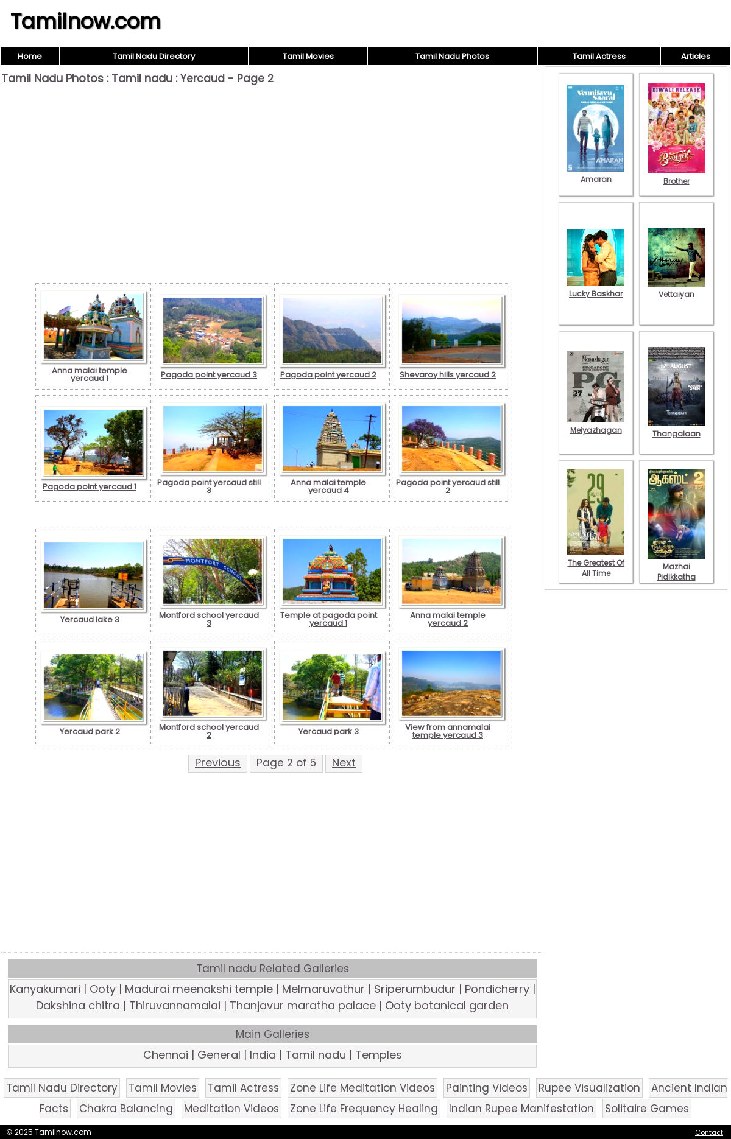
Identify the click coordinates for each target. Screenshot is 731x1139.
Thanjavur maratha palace (303, 1005)
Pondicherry (497, 989)
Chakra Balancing (126, 1108)
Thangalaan (676, 428)
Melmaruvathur (323, 989)
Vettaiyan (676, 289)
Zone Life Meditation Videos (362, 1088)
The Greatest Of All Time (595, 562)
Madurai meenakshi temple (199, 989)
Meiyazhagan (595, 425)
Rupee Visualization (589, 1088)
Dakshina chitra (78, 1005)
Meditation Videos (231, 1108)
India (263, 1054)
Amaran (595, 174)
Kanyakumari (45, 989)
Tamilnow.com (85, 21)
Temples (378, 1054)
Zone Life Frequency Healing (364, 1108)
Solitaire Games (647, 1108)
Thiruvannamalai (175, 1005)
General (219, 1054)
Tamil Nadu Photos (452, 56)
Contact (709, 1132)
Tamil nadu (141, 78)
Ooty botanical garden (447, 1005)
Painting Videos (487, 1088)
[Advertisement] (272, 176)
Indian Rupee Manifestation (521, 1108)
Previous (218, 762)
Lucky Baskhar (595, 288)
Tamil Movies (308, 56)
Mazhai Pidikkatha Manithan (676, 571)
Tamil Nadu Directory (154, 56)
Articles (695, 56)
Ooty (103, 989)
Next (344, 762)
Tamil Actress (599, 56)
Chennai (165, 1054)
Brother (676, 176)
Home (30, 56)
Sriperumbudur (415, 989)
